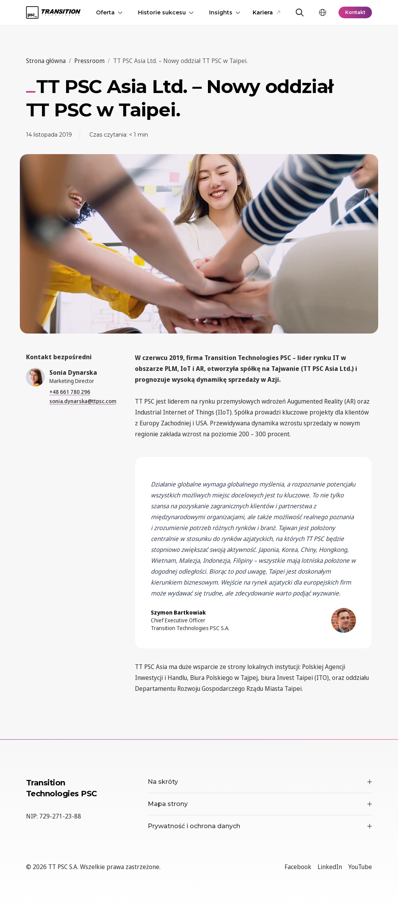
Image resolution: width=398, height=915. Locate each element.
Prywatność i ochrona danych (260, 826)
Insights (224, 12)
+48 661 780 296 (69, 391)
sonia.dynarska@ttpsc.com (82, 401)
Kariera (267, 12)
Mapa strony (260, 804)
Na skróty (260, 781)
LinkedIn (330, 866)
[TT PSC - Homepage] (53, 12)
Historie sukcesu (166, 12)
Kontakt (355, 12)
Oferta (109, 12)
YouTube (360, 866)
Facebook (298, 866)
